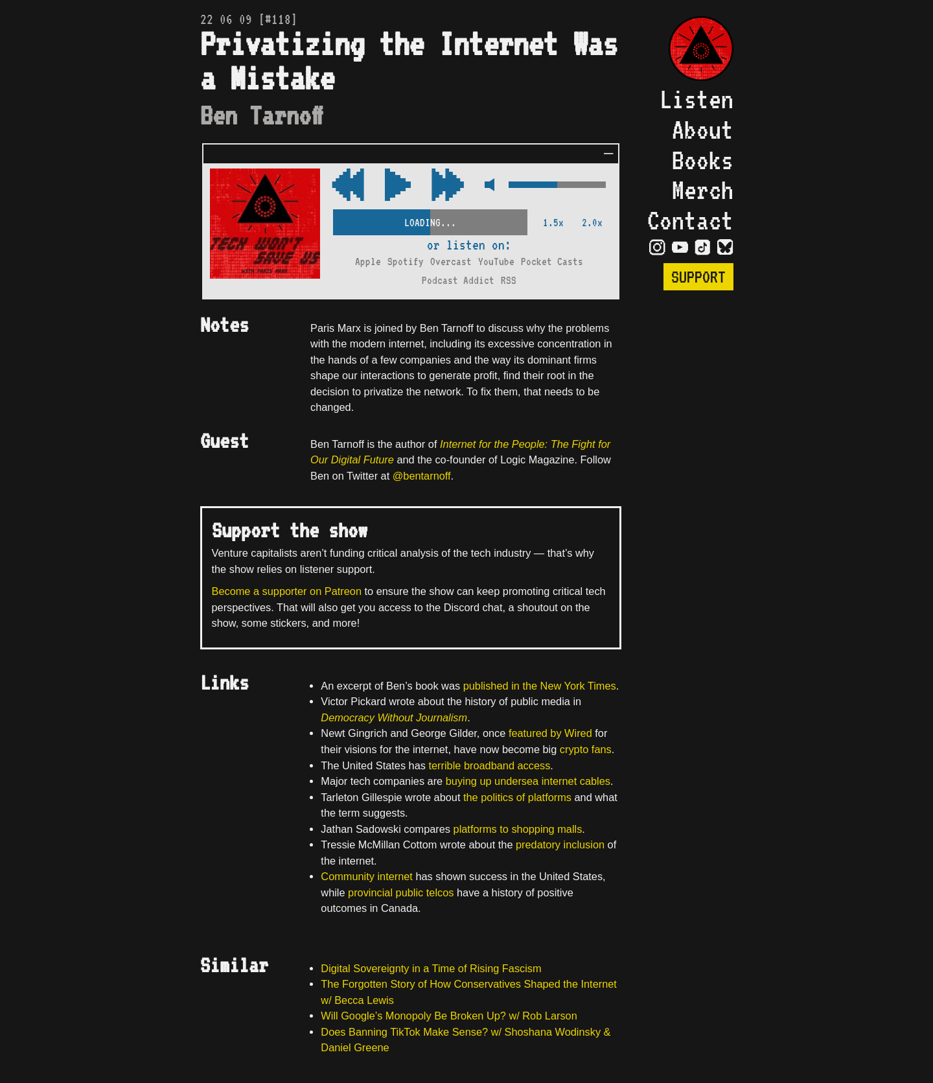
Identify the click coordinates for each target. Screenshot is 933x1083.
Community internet (367, 876)
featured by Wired (550, 733)
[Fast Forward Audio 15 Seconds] (348, 186)
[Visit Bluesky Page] (725, 246)
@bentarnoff (422, 476)
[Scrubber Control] (430, 220)
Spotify (405, 261)
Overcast (451, 261)
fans (602, 749)
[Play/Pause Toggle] (398, 186)
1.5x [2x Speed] (553, 222)
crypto (574, 749)
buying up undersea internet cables (528, 781)
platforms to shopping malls (518, 829)
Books (702, 160)
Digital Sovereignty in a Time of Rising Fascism (431, 968)
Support (698, 276)
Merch (702, 190)
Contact (690, 220)
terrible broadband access (489, 765)
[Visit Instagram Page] (657, 246)
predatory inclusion (560, 844)
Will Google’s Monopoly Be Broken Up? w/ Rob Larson (449, 1015)
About (702, 130)
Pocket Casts (552, 261)
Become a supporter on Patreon (287, 591)
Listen (696, 99)
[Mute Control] (486, 186)
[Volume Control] (557, 186)
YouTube (496, 261)
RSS (508, 280)
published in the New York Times (539, 686)
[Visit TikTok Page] (703, 246)
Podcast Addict (458, 280)
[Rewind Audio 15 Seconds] (448, 186)
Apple (368, 261)
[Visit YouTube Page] (680, 246)
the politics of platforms (517, 797)
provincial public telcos (401, 892)
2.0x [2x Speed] (592, 222)
